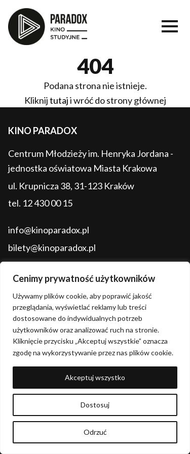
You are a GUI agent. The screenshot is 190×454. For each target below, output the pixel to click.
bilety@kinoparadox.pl (52, 247)
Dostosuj (95, 404)
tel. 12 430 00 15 (40, 203)
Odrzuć (95, 432)
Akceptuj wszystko (95, 377)
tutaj (59, 100)
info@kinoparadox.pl (48, 229)
